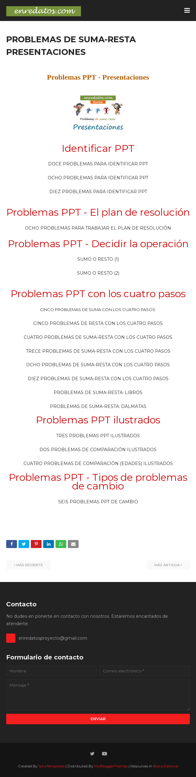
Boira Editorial (165, 766)
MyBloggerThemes (111, 766)
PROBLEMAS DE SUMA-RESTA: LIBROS (98, 392)
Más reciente (29, 565)
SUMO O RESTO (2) (98, 273)
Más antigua (167, 565)
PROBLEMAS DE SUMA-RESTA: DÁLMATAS (98, 406)
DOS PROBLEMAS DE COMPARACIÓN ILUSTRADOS (98, 449)
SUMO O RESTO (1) (98, 259)
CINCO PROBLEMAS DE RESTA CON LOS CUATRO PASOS (98, 323)
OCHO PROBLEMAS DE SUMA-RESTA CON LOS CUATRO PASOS (98, 365)
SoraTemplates (52, 766)
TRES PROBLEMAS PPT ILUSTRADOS (98, 435)
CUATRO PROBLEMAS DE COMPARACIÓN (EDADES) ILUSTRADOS (98, 463)
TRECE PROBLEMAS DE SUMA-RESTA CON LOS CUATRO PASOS (98, 351)
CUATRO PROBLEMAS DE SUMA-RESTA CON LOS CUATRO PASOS (98, 337)
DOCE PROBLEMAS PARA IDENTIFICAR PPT (98, 164)
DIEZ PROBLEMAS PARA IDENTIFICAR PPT (98, 191)
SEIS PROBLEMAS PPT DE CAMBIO (98, 502)
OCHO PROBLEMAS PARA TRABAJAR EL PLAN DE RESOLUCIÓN (98, 228)
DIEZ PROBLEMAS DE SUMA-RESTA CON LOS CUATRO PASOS (98, 378)
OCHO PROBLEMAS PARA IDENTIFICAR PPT (98, 178)
